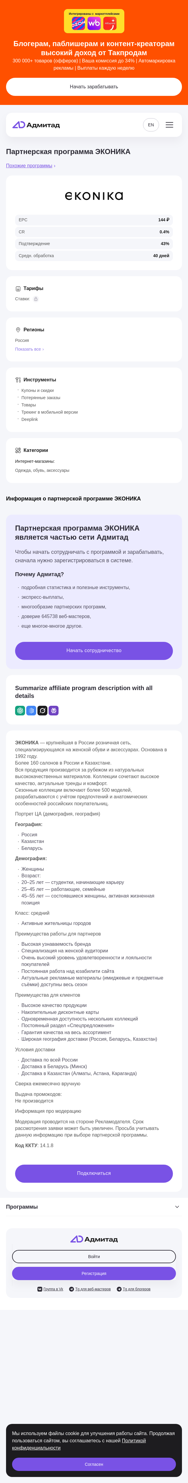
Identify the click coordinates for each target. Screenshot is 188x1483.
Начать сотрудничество (94, 650)
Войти (94, 1256)
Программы (94, 1207)
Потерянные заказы (40, 397)
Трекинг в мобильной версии (49, 412)
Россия (22, 340)
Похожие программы (29, 165)
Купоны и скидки (37, 390)
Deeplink (29, 419)
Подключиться (94, 1173)
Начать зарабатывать (94, 86)
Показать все (28, 349)
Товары (28, 404)
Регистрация (94, 1273)
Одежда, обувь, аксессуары (42, 470)
